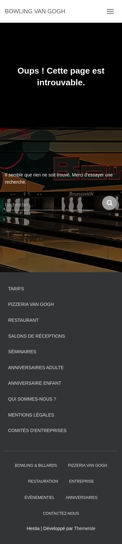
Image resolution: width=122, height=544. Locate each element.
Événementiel (40, 497)
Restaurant (23, 320)
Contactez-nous (61, 513)
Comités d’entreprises (37, 430)
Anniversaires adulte (36, 367)
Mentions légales (31, 414)
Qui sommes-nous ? (32, 399)
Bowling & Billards (36, 465)
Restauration (43, 481)
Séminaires (22, 351)
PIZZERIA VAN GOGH (31, 304)
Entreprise (81, 481)
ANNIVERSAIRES (81, 497)
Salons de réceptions (36, 336)
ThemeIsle (84, 528)
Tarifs (16, 288)
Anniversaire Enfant (34, 383)
